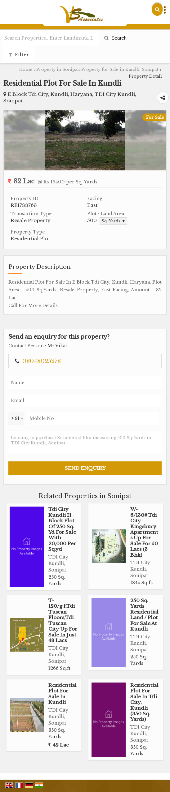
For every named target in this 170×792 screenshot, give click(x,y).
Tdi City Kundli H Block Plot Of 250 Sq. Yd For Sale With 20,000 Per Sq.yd (62, 529)
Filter (18, 55)
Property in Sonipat (57, 69)
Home (25, 69)
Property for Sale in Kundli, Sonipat (119, 69)
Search (115, 38)
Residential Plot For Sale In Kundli (62, 693)
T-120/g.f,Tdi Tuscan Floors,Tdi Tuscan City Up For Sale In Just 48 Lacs (62, 620)
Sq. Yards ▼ (113, 221)
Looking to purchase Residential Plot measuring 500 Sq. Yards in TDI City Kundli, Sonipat (85, 443)
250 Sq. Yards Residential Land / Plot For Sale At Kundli (144, 614)
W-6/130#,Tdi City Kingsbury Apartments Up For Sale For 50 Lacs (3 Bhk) (144, 532)
